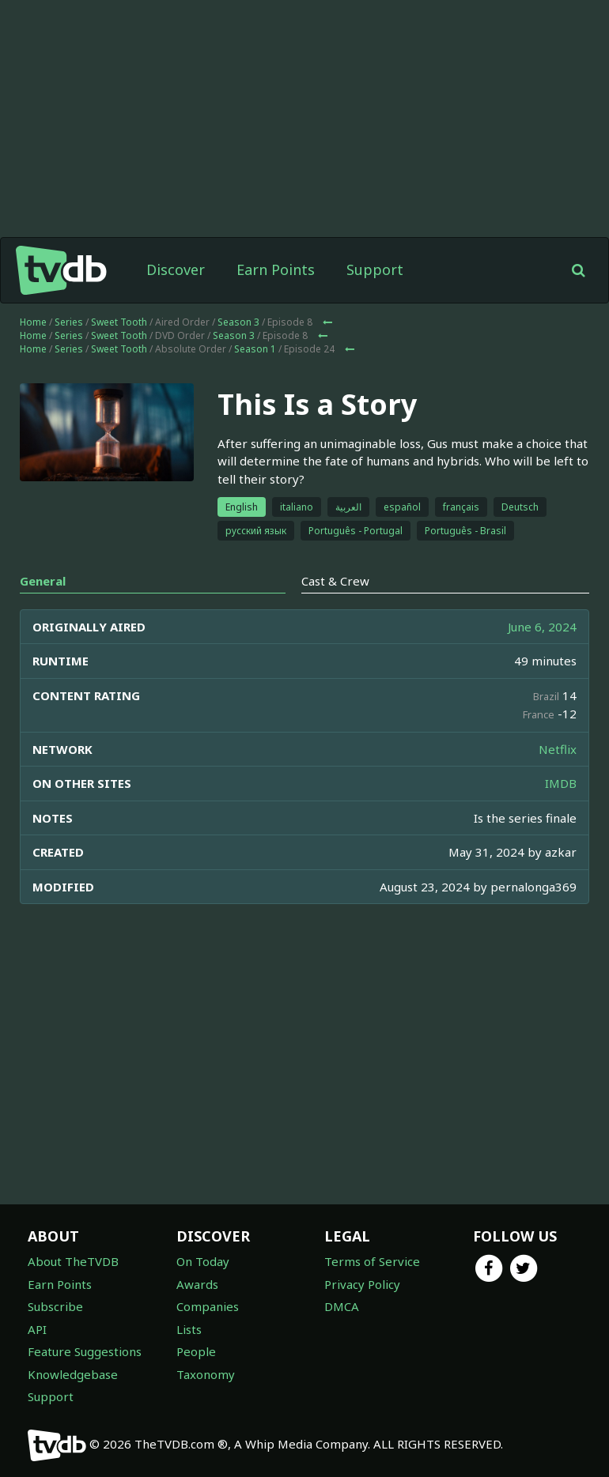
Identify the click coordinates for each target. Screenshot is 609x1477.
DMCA (341, 1306)
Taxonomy (205, 1374)
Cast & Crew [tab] (335, 581)
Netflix (558, 749)
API (37, 1329)
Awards (197, 1284)
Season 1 (255, 349)
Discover (175, 269)
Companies (207, 1306)
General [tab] (43, 581)
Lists (189, 1329)
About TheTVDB (73, 1261)
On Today (202, 1261)
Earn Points (275, 269)
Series (69, 322)
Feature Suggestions (85, 1351)
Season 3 (238, 322)
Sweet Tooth (119, 322)
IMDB (561, 783)
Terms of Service (372, 1261)
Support (374, 269)
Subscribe (55, 1306)
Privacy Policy (362, 1284)
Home (33, 322)
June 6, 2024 (542, 627)
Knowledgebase (73, 1374)
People (196, 1351)
